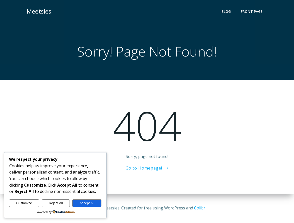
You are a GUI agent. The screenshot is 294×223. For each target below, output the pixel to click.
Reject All (56, 203)
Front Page (252, 11)
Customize (24, 203)
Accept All (87, 203)
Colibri (200, 208)
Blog (226, 11)
